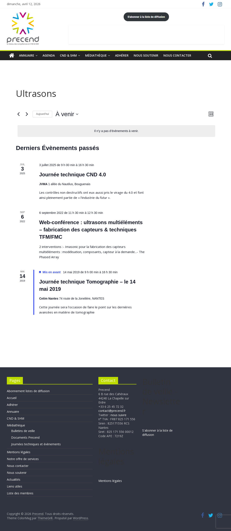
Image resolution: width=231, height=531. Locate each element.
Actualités (13, 479)
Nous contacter (177, 55)
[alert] (116, 131)
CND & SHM (68, 55)
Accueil (11, 398)
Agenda (49, 55)
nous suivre (118, 415)
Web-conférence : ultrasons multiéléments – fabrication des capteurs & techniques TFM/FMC (91, 229)
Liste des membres (20, 493)
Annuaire (26, 55)
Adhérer (122, 55)
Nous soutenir (146, 55)
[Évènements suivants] (26, 114)
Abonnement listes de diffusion (28, 391)
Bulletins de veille (23, 431)
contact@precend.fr (112, 411)
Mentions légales (18, 452)
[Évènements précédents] (18, 114)
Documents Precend (25, 437)
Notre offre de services (23, 459)
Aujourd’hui (42, 114)
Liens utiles (14, 486)
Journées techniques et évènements (36, 444)
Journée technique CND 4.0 (72, 174)
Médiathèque (96, 55)
